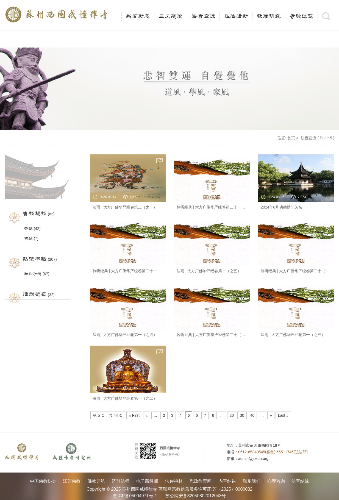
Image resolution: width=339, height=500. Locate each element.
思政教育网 (201, 481)
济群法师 (120, 481)
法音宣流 (203, 16)
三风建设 (171, 16)
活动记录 (35, 294)
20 (232, 415)
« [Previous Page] (147, 415)
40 (252, 415)
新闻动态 (138, 16)
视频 (28, 238)
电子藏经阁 (147, 481)
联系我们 (251, 481)
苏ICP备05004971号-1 (135, 495)
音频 (28, 228)
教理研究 (269, 16)
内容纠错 (227, 481)
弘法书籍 (35, 259)
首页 (291, 138)
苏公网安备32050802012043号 (195, 495)
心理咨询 (276, 481)
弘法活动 (236, 16)
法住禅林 (174, 481)
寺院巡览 (301, 16)
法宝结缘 (300, 481)
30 (242, 415)
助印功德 (32, 274)
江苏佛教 (71, 481)
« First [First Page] (134, 415)
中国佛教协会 (43, 481)
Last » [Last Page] (283, 415)
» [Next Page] (271, 415)
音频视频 (35, 213)
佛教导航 (96, 481)
